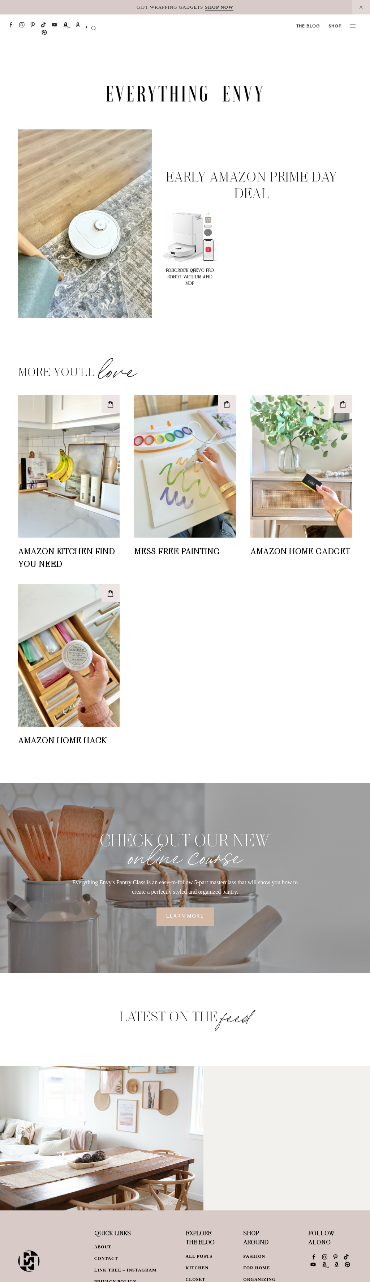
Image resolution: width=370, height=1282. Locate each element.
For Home (256, 1267)
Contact (106, 1258)
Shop (334, 26)
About (103, 1246)
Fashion (254, 1256)
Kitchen (197, 1267)
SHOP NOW (219, 7)
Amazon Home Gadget (300, 551)
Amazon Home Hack (62, 740)
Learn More (185, 916)
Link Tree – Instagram (125, 1270)
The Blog (308, 26)
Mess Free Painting (177, 551)
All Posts (199, 1256)
